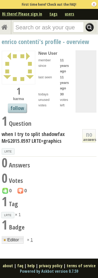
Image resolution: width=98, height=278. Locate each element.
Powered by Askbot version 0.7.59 (49, 271)
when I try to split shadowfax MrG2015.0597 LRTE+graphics (33, 137)
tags (53, 14)
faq (20, 266)
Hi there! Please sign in (22, 14)
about (8, 266)
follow (17, 108)
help (31, 266)
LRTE (8, 151)
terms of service (81, 266)
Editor (11, 239)
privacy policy (50, 266)
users (69, 14)
